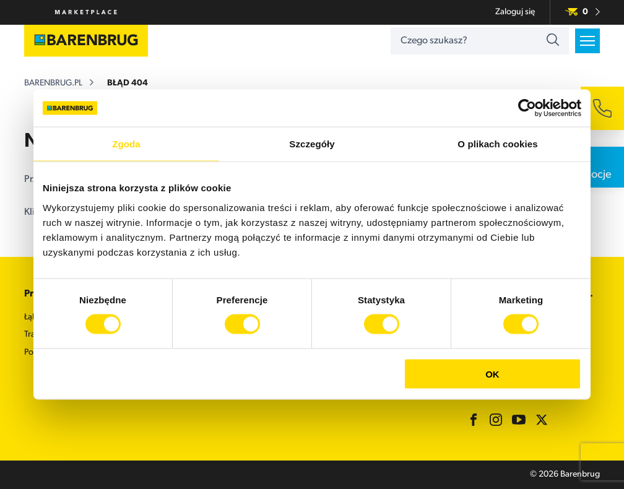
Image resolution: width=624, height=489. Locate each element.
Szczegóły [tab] (311, 144)
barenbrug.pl (53, 83)
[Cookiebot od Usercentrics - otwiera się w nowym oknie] (527, 108)
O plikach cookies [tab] (497, 144)
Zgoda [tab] (126, 144)
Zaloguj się (515, 12)
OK (492, 373)
